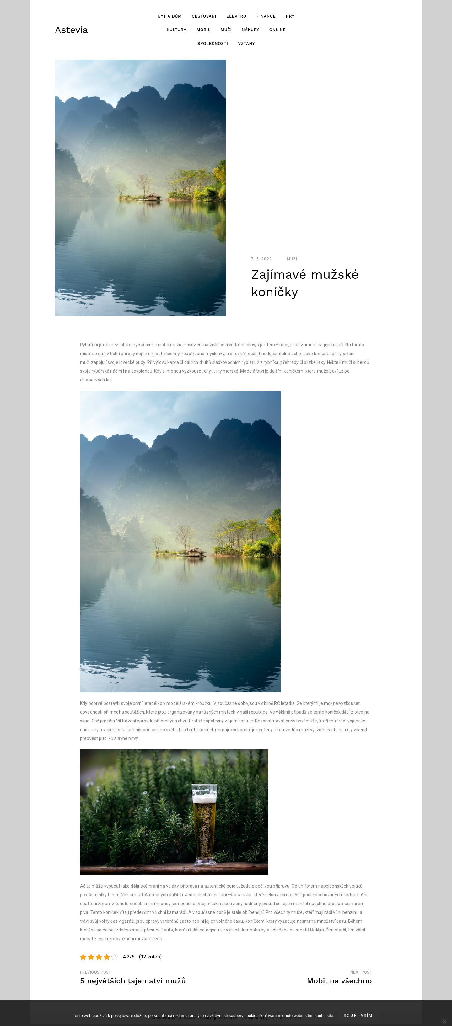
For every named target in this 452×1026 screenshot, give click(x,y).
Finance (265, 16)
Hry (290, 16)
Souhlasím (358, 1015)
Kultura (176, 30)
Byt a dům (170, 16)
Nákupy (250, 30)
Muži (225, 30)
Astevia (71, 30)
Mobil (203, 30)
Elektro (236, 16)
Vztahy (246, 44)
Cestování (203, 16)
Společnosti (212, 44)
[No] (444, 1021)
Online (277, 30)
